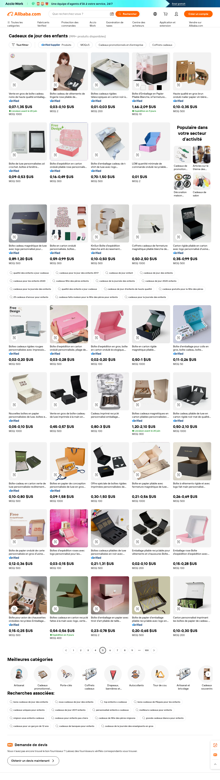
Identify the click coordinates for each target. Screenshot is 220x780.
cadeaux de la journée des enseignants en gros (127, 726)
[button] (112, 14)
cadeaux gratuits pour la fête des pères (181, 289)
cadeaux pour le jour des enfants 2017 (77, 272)
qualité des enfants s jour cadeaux (29, 272)
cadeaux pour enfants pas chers (69, 718)
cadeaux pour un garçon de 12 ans (29, 726)
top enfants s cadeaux (113, 701)
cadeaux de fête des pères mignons (115, 718)
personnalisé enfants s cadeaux (110, 710)
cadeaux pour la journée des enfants (30, 289)
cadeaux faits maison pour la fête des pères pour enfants (86, 297)
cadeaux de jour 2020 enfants (159, 281)
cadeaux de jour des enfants (156, 272)
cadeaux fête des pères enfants (70, 281)
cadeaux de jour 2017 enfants (68, 710)
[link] (215, 745)
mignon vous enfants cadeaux (27, 718)
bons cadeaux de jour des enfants (29, 701)
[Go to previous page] (66, 650)
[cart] (166, 14)
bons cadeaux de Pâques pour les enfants (157, 701)
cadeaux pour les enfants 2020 (27, 281)
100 (147, 650)
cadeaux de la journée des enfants (115, 281)
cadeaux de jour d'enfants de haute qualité (128, 289)
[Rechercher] (127, 14)
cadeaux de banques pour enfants (75, 726)
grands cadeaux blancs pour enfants (163, 718)
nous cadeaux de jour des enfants (74, 701)
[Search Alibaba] (79, 14)
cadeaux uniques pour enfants (27, 710)
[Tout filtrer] (20, 45)
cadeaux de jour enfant (119, 272)
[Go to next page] (154, 650)
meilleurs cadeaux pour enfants (154, 710)
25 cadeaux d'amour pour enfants (29, 297)
